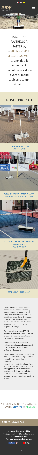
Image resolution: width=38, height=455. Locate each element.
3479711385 (18, 407)
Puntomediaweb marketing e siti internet (19, 450)
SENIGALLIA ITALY (8, 8)
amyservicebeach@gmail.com (21, 439)
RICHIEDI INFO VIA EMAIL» (14, 422)
